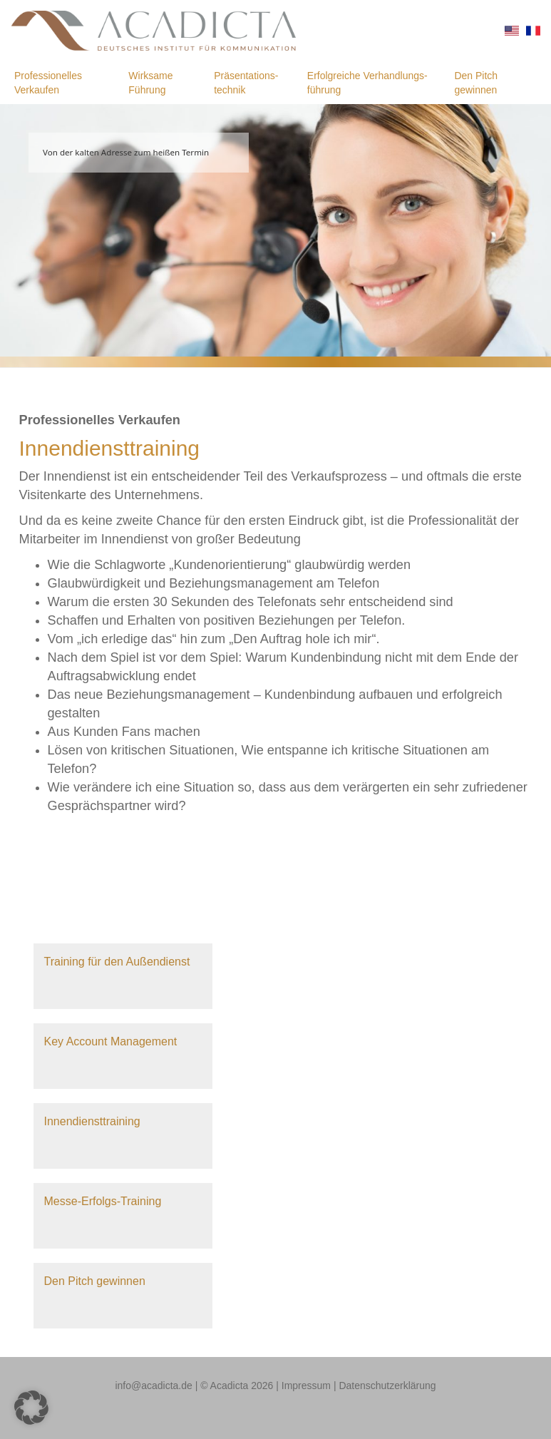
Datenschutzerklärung (387, 1385)
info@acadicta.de (153, 1385)
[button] (31, 1407)
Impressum (306, 1385)
